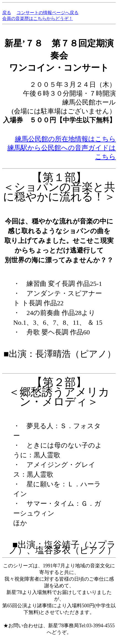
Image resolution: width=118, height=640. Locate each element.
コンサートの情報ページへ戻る (47, 12)
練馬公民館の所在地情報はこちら (65, 139)
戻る (6, 12)
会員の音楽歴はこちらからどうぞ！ (37, 18)
